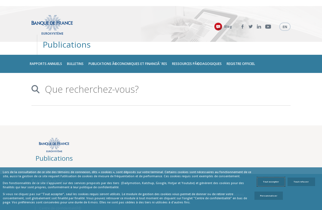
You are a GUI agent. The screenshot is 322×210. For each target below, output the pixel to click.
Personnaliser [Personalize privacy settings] (268, 195)
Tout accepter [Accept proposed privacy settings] (271, 181)
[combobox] (161, 70)
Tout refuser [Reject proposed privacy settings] (301, 181)
